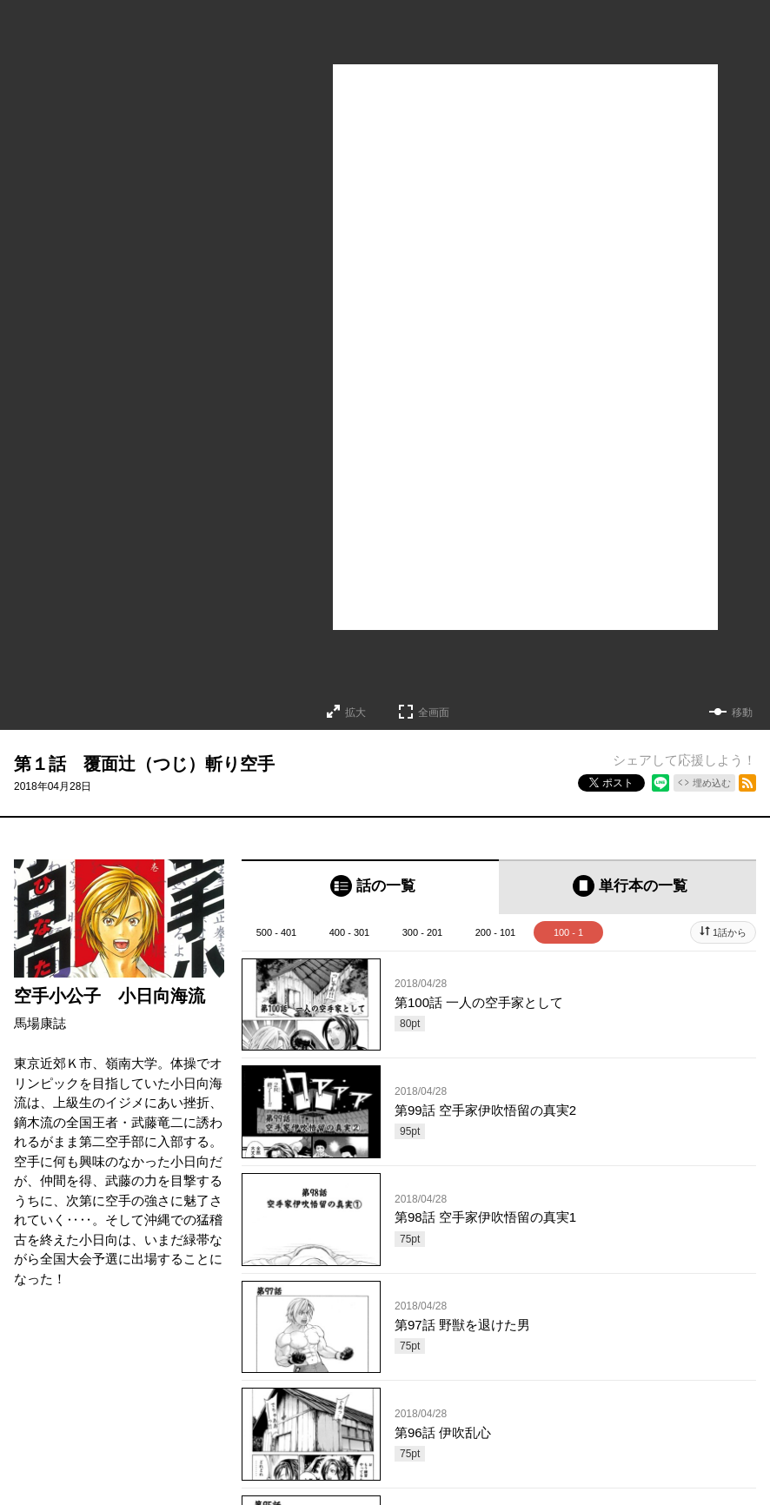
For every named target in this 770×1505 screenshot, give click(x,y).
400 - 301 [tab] (349, 932)
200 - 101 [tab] (495, 932)
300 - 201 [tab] (422, 932)
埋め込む (712, 783)
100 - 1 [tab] (568, 932)
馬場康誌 (40, 1023)
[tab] (370, 886)
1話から (730, 932)
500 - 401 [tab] (276, 932)
